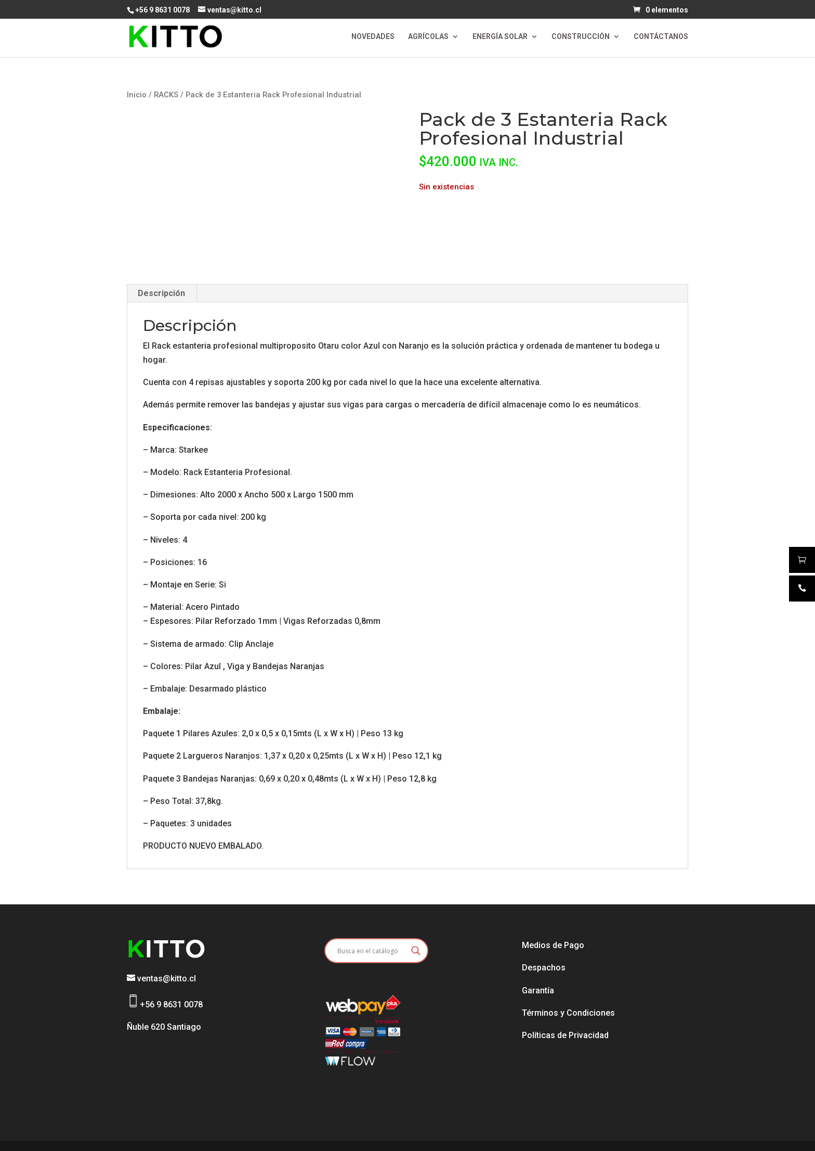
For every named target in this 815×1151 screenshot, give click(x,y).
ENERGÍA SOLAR (500, 37)
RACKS (166, 94)
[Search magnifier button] (416, 950)
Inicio (137, 94)
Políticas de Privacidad (565, 1035)
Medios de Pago (553, 945)
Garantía (538, 990)
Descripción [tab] (161, 293)
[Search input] (371, 950)
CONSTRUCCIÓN (580, 37)
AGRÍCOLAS (428, 37)
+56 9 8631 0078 (162, 10)
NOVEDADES (373, 37)
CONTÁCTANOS (661, 37)
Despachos (544, 968)
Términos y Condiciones (568, 1013)
